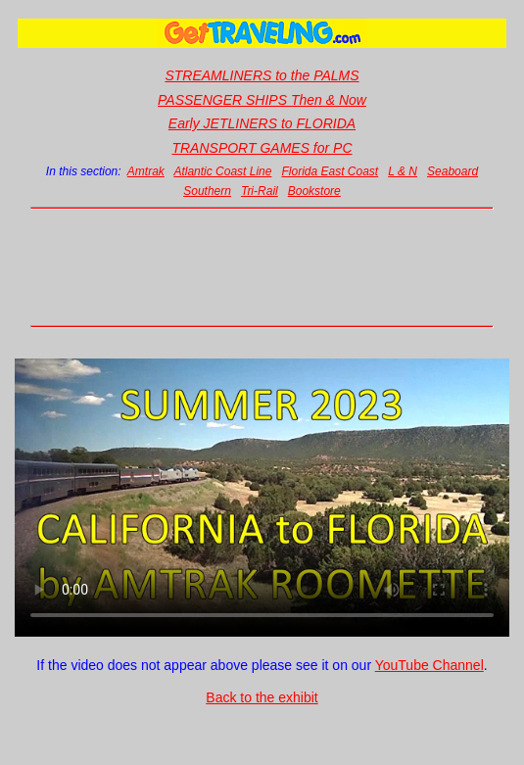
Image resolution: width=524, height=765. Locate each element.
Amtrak (146, 171)
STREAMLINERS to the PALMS (261, 75)
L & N (402, 171)
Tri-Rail (259, 191)
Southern (207, 191)
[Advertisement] (262, 267)
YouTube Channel (429, 665)
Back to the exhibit (261, 697)
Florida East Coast (329, 171)
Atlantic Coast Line (222, 171)
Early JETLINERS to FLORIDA (262, 123)
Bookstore (314, 191)
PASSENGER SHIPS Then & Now (262, 100)
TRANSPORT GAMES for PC (261, 148)
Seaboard (452, 171)
